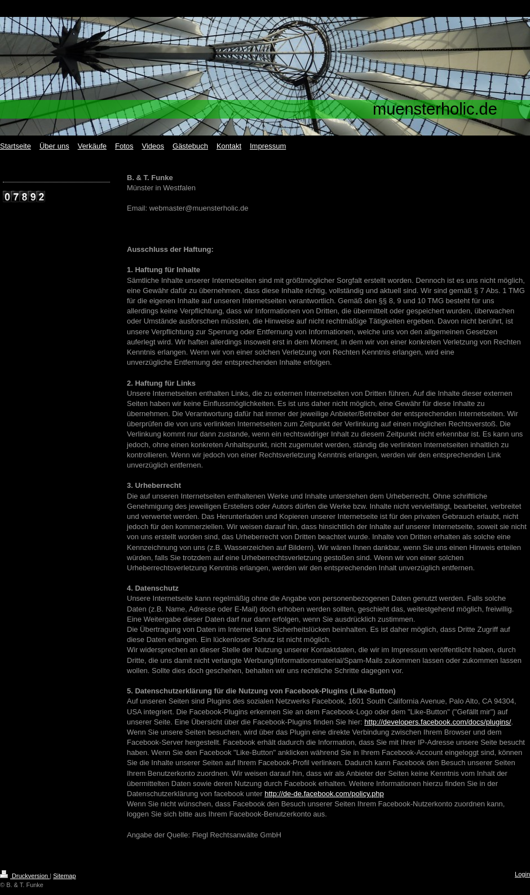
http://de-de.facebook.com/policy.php (324, 793)
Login (522, 874)
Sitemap (64, 875)
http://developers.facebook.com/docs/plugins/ (437, 722)
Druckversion (25, 875)
